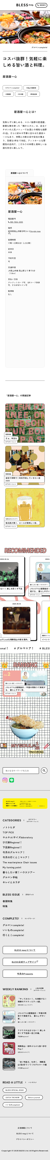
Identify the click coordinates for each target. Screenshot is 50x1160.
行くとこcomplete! (13, 935)
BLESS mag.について (25, 950)
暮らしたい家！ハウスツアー (19, 872)
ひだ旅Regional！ (12, 842)
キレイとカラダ (11, 882)
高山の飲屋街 (31, 88)
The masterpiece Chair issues (20, 862)
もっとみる (36, 752)
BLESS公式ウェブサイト (24, 961)
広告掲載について (25, 1128)
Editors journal (34, 1097)
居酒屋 (8, 94)
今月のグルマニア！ (14, 852)
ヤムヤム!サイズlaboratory (18, 837)
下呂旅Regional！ (12, 847)
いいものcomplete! (13, 930)
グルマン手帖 (10, 877)
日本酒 (21, 94)
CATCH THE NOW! (12, 1097)
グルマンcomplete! (12, 88)
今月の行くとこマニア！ (16, 857)
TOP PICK (8, 832)
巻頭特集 (8, 901)
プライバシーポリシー (25, 1139)
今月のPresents (25, 973)
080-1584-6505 (16, 222)
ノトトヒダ (9, 827)
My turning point (12, 867)
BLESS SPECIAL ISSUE (15, 1090)
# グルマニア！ (32, 648)
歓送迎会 (34, 94)
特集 (5, 906)
